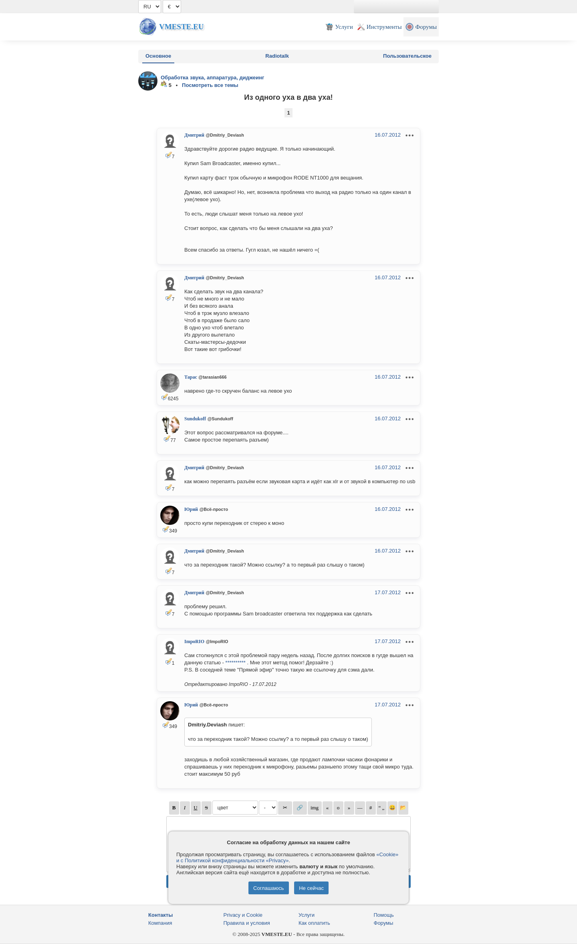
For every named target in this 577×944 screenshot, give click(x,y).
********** (235, 663)
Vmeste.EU (181, 26)
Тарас (190, 377)
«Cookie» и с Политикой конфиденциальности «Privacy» (287, 857)
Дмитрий (194, 135)
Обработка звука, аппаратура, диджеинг (212, 78)
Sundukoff (195, 419)
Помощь (384, 915)
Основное (158, 56)
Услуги (307, 915)
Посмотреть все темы (210, 85)
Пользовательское (407, 56)
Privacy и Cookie (243, 915)
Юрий (191, 509)
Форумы (383, 923)
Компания (160, 923)
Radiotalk (277, 56)
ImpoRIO (194, 641)
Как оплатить (314, 923)
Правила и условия (247, 923)
